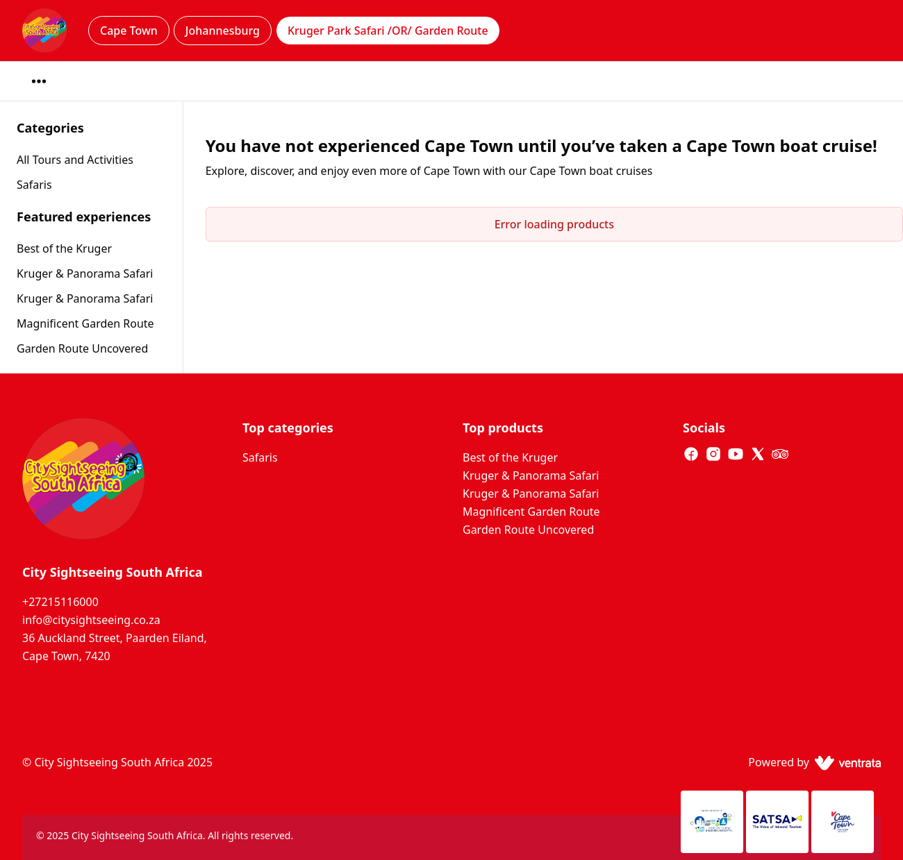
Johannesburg (222, 30)
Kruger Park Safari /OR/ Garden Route (388, 30)
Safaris (260, 457)
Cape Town (129, 30)
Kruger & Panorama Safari (85, 273)
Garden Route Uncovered (82, 348)
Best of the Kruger (64, 248)
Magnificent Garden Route (85, 323)
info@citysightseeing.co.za (91, 619)
